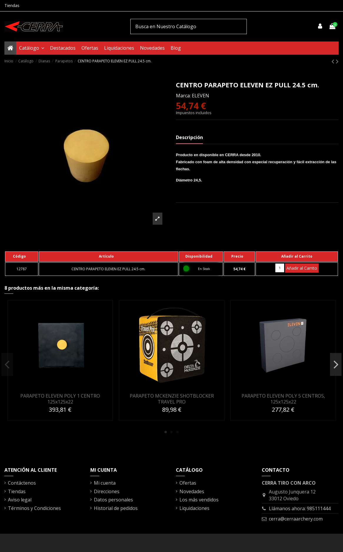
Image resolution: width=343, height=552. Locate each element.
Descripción (189, 137)
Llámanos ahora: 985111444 (300, 508)
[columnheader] (21, 256)
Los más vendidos (199, 499)
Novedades (191, 491)
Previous (7, 364)
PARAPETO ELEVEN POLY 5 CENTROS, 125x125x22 (283, 399)
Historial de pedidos (116, 508)
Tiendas (11, 5)
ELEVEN (200, 95)
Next (336, 364)
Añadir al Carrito (302, 268)
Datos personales (113, 499)
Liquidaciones (194, 508)
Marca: (183, 95)
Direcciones (106, 491)
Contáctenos (22, 483)
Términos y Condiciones (34, 508)
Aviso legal (19, 499)
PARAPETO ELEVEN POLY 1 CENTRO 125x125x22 (60, 399)
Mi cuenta (105, 483)
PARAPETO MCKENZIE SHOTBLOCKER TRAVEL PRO (172, 399)
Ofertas (187, 483)
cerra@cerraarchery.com (296, 519)
